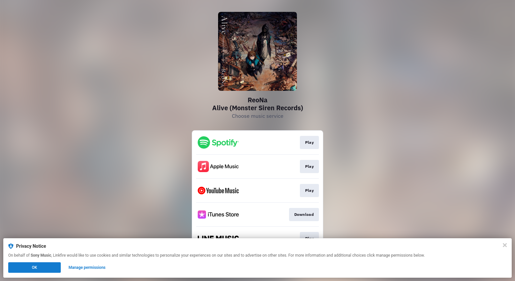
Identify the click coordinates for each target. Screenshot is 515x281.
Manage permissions (87, 267)
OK (34, 267)
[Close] (505, 245)
